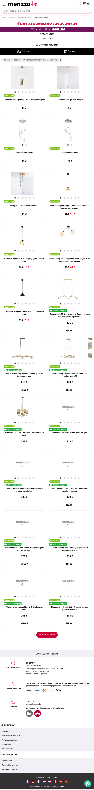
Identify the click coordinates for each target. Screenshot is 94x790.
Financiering (6, 744)
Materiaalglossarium (9, 740)
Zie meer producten (47, 635)
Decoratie (11, 17)
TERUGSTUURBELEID (11, 736)
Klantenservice (7, 749)
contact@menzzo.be (33, 704)
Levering (5, 731)
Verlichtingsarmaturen (24, 17)
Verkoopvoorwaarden (10, 769)
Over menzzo (7, 761)
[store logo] (43, 3)
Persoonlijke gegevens (10, 765)
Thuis (4, 17)
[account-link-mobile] (80, 4)
